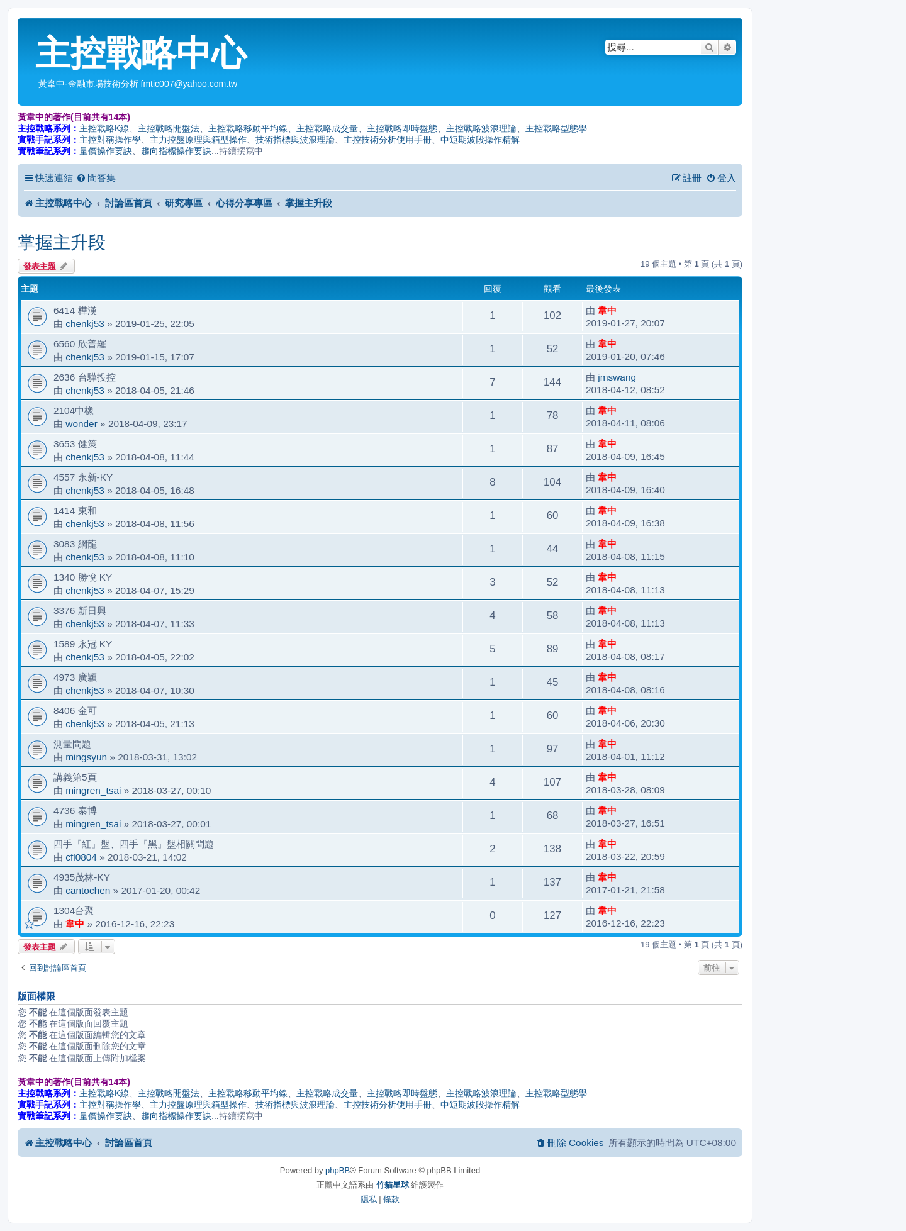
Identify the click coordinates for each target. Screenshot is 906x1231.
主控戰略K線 (104, 128)
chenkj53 (84, 323)
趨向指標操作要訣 (176, 151)
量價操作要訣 (105, 151)
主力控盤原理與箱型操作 (198, 140)
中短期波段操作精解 (480, 140)
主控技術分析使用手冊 (388, 140)
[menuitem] (96, 178)
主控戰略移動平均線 (248, 128)
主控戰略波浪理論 (481, 128)
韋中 (607, 310)
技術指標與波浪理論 (295, 140)
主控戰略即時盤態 (402, 128)
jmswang (617, 377)
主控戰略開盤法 (168, 128)
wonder (81, 423)
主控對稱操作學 (110, 140)
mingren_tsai (93, 790)
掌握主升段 (62, 242)
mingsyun (86, 757)
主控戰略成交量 (327, 128)
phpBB (337, 1170)
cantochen (87, 890)
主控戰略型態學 (556, 128)
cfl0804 (81, 857)
